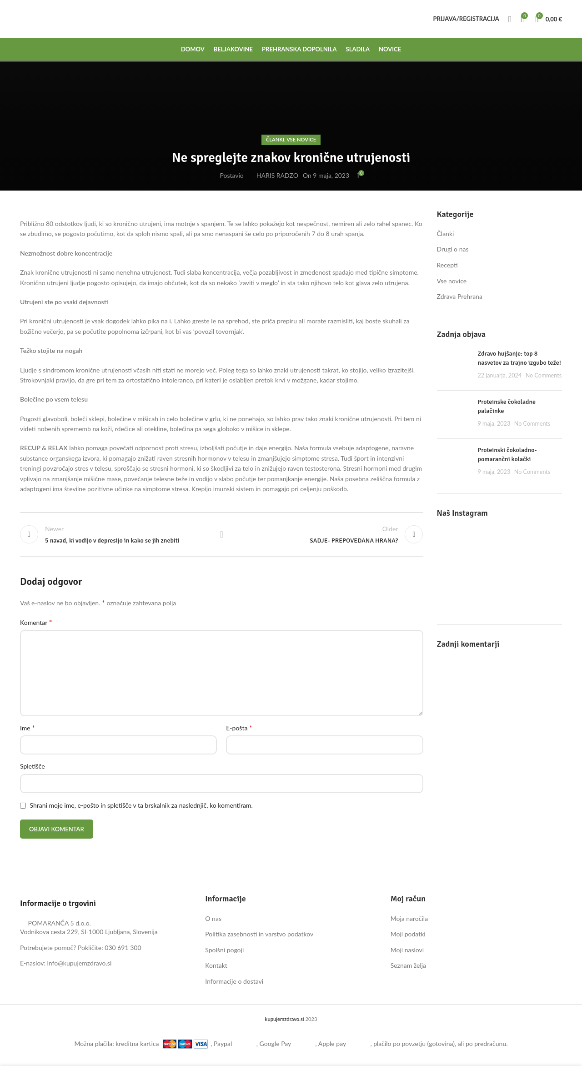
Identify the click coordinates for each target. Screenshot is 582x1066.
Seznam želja (408, 966)
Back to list (221, 535)
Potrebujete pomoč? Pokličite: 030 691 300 (80, 949)
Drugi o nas (453, 249)
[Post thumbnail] (454, 366)
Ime (27, 728)
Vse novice (301, 139)
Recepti (447, 265)
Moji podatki (408, 935)
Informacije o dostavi (234, 982)
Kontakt (216, 966)
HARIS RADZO (277, 175)
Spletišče (32, 767)
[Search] (510, 20)
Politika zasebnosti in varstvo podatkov (259, 935)
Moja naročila (409, 920)
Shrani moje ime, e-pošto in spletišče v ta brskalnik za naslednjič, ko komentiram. (141, 806)
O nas (213, 920)
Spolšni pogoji (224, 951)
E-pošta (239, 728)
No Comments (544, 375)
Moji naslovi (407, 951)
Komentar (36, 623)
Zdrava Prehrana (459, 296)
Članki (275, 139)
